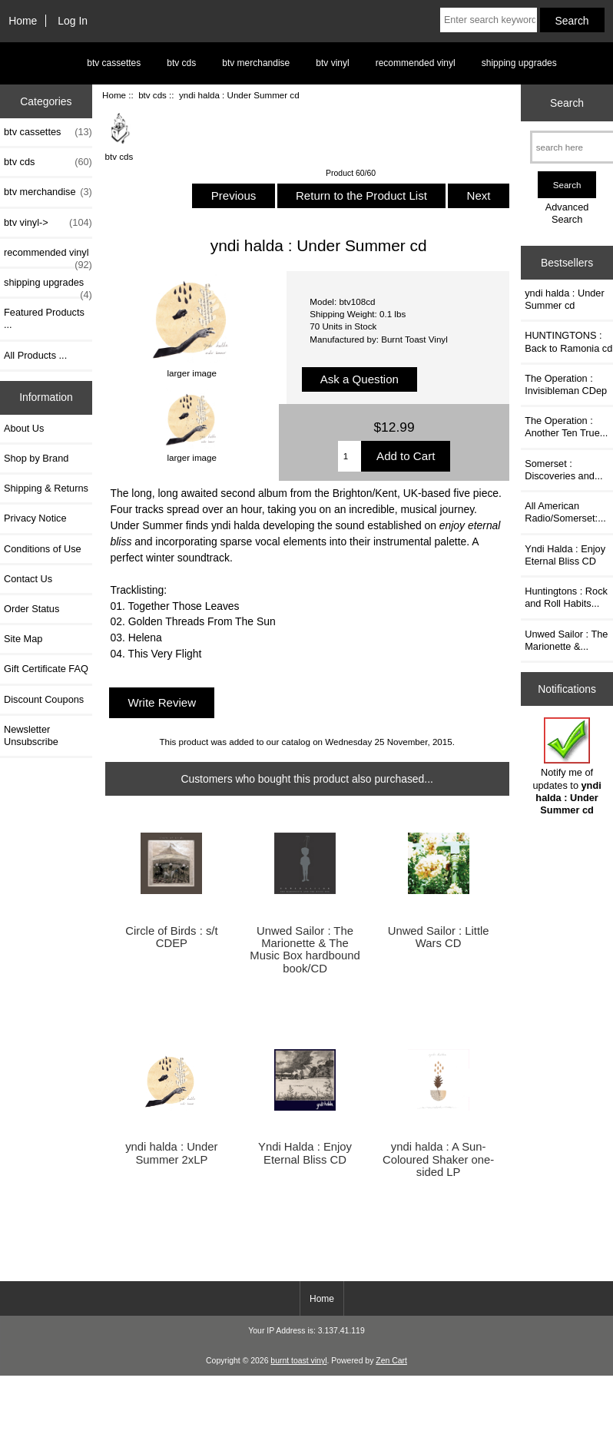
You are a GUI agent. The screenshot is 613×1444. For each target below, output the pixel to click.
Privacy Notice (35, 518)
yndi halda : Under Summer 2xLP (171, 1153)
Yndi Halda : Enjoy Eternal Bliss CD (305, 1153)
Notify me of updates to (566, 766)
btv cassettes (114, 63)
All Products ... (35, 355)
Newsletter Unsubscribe (31, 735)
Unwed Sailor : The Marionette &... (566, 640)
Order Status (31, 608)
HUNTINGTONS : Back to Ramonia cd (568, 341)
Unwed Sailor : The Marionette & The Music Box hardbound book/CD (305, 950)
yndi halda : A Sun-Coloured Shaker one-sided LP (438, 1159)
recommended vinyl (416, 63)
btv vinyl (332, 63)
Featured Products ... (44, 318)
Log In (73, 21)
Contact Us (28, 579)
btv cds (152, 95)
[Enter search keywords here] (488, 20)
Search (567, 103)
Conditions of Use (42, 549)
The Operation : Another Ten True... (566, 427)
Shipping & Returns (46, 488)
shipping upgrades (519, 63)
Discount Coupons (44, 699)
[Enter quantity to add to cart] (349, 456)
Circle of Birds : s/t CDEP (171, 937)
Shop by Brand (36, 458)
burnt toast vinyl (298, 1360)
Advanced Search (567, 213)
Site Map (23, 638)
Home (22, 21)
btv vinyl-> (48, 223)
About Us (24, 428)
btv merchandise (256, 63)
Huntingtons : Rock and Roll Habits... (566, 597)
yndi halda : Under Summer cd (564, 299)
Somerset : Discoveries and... (563, 470)
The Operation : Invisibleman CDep (566, 384)
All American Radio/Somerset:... (565, 512)
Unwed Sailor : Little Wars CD (438, 937)
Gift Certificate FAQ (46, 668)
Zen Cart (391, 1360)
